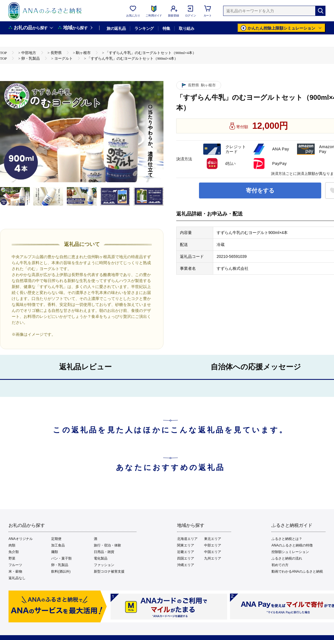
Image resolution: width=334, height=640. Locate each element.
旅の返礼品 (116, 28)
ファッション (104, 565)
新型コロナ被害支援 (109, 571)
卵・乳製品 (59, 565)
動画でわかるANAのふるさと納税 (297, 571)
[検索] (320, 11)
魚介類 (14, 552)
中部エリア (212, 545)
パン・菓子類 (61, 558)
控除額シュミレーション (290, 552)
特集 (166, 28)
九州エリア (212, 558)
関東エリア (185, 545)
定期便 (56, 539)
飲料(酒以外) (60, 571)
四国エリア (185, 558)
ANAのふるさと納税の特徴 (292, 545)
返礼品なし (17, 578)
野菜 (12, 558)
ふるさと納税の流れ (286, 558)
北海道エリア (187, 539)
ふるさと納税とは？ (286, 539)
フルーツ (15, 565)
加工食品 (58, 545)
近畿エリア (185, 552)
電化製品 (100, 558)
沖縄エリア (185, 565)
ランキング (143, 28)
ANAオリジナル (21, 539)
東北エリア (212, 539)
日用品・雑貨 (104, 552)
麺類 (54, 552)
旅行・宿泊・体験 (107, 545)
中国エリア (212, 552)
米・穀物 (15, 571)
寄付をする (260, 190)
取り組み (186, 28)
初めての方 (280, 565)
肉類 (12, 545)
